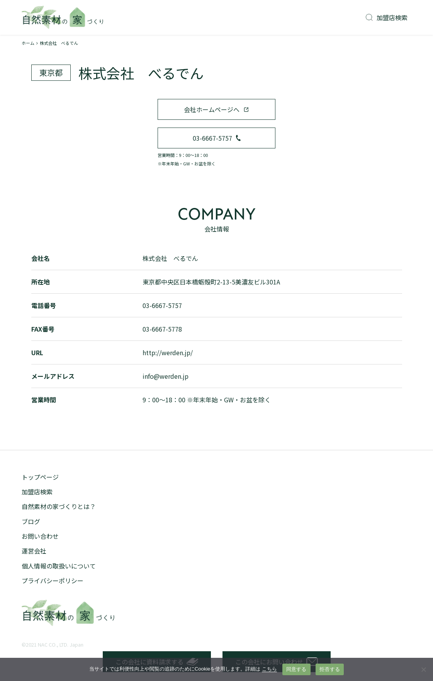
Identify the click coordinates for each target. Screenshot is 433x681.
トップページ (40, 477)
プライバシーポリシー (52, 580)
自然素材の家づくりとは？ (59, 506)
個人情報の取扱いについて (59, 565)
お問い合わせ (40, 536)
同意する (296, 669)
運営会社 (34, 550)
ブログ (31, 521)
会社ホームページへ (216, 109)
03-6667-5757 (217, 138)
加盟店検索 (387, 17)
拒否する (329, 669)
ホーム (28, 43)
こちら (269, 669)
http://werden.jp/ (168, 352)
